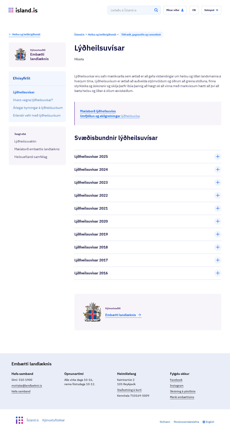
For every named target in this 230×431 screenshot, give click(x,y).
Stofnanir (165, 421)
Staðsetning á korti (129, 390)
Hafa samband (21, 391)
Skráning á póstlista (183, 391)
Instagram (176, 385)
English (210, 421)
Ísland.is (33, 420)
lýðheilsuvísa (110, 116)
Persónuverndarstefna (186, 421)
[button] (175, 10)
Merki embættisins (182, 397)
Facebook (176, 380)
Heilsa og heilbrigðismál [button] (24, 34)
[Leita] (156, 10)
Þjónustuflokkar (53, 420)
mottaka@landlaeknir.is (27, 385)
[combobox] (134, 10)
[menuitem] (37, 92)
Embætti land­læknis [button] (123, 315)
